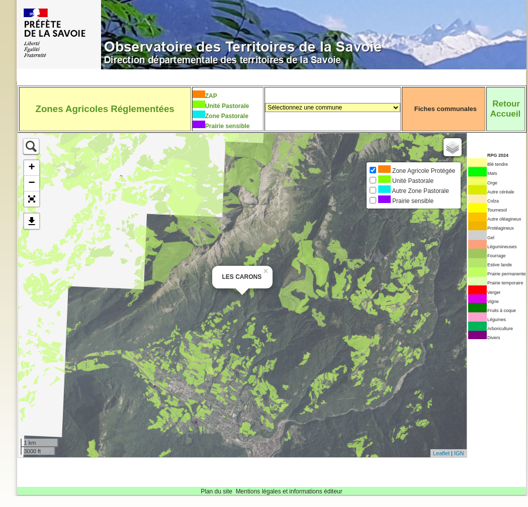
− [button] (31, 183)
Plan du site (216, 491)
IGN (459, 453)
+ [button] (31, 167)
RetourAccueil (505, 109)
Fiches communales (445, 109)
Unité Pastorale (227, 106)
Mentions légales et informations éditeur (289, 491)
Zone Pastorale (226, 116)
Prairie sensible (227, 126)
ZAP (211, 95)
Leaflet (441, 453)
